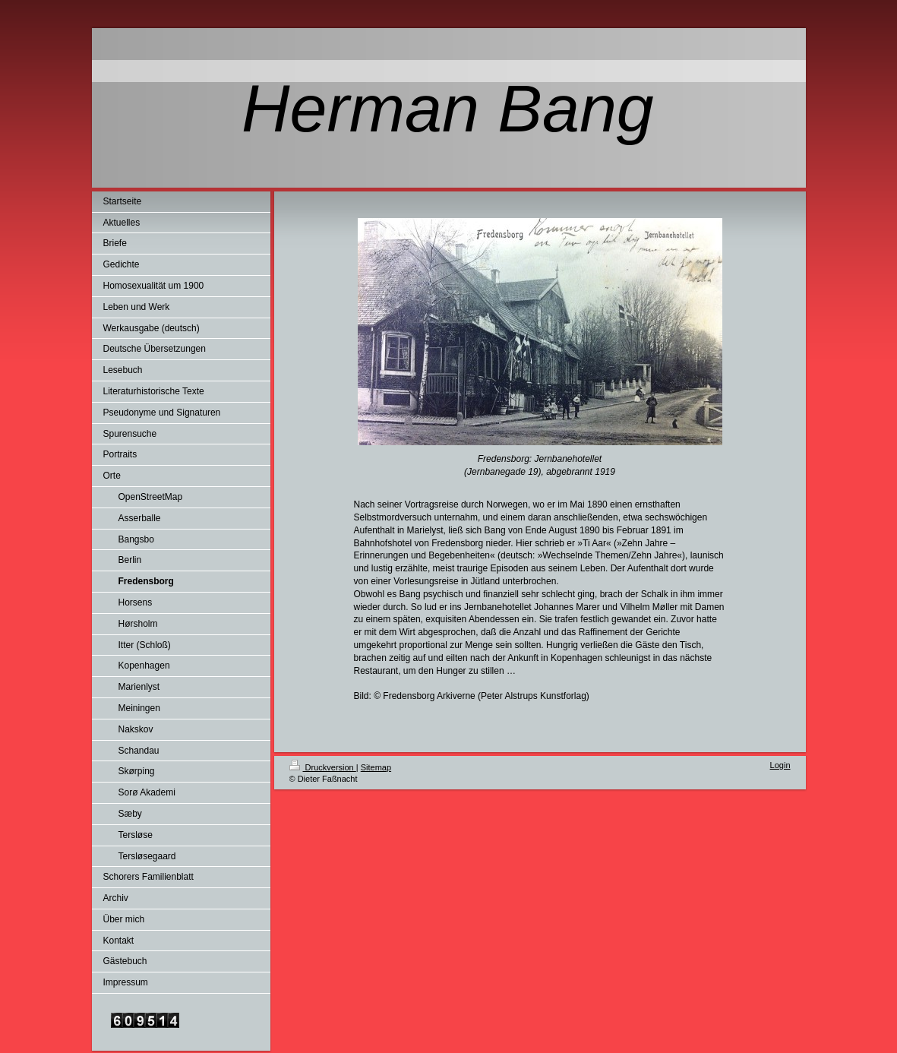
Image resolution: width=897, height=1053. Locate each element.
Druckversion (322, 767)
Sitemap (376, 767)
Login (780, 765)
